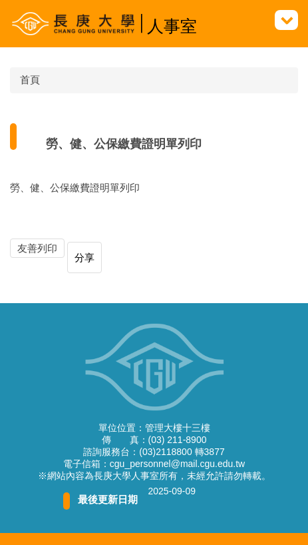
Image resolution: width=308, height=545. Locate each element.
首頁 (30, 79)
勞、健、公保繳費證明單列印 (75, 187)
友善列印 (37, 248)
